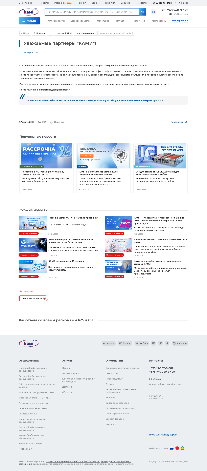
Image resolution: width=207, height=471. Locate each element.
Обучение (67, 392)
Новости (44, 3)
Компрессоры (159, 21)
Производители (114, 378)
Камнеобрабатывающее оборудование (31, 436)
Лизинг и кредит (71, 373)
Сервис (95, 3)
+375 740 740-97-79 (173, 10)
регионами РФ (70, 320)
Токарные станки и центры (33, 403)
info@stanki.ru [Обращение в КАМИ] (156, 379)
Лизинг (82, 3)
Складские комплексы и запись (122, 368)
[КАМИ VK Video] (109, 343)
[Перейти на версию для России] (172, 448)
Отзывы (110, 384)
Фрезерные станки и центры (34, 397)
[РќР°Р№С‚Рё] (142, 12)
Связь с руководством (118, 413)
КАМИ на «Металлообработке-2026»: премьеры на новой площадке (98, 173)
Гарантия (110, 3)
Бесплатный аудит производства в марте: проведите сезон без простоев (71, 241)
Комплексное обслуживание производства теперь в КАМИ (157, 262)
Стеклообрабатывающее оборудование (32, 428)
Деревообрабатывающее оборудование (32, 377)
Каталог (31, 20)
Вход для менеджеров (163, 434)
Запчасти (120, 21)
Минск (184, 3)
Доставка (67, 387)
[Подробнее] (154, 3)
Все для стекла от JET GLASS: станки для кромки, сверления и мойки (157, 173)
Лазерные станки (28, 413)
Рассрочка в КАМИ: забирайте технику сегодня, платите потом (43, 173)
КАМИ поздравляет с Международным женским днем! (160, 241)
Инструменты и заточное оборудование (32, 420)
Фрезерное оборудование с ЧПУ (36, 392)
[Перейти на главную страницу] (29, 343)
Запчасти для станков (30, 443)
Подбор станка (180, 20)
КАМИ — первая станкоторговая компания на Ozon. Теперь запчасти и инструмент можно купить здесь (159, 221)
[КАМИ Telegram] (160, 343)
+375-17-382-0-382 (161, 368)
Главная (39, 33)
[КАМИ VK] (153, 343)
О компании (25, 3)
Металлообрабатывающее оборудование (33, 369)
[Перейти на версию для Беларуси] (177, 448)
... (50, 33)
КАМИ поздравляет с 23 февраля (66, 261)
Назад (24, 33)
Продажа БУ (25, 449)
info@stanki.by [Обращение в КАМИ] (180, 14)
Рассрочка (60, 3)
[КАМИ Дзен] (167, 343)
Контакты (142, 3)
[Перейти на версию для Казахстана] (182, 448)
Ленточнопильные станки (33, 408)
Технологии (112, 373)
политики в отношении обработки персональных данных (77, 461)
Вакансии (126, 3)
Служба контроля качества (120, 408)
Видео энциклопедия (117, 403)
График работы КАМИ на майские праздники (73, 218)
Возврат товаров (115, 419)
